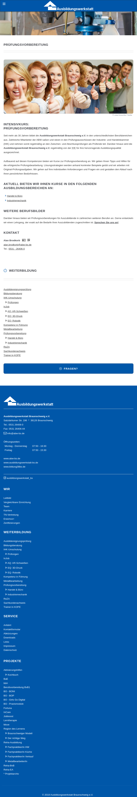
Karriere (8, 510)
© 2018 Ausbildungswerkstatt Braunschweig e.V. (67, 794)
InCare (7, 712)
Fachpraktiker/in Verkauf (20, 756)
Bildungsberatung (13, 293)
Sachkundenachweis (14, 351)
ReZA (7, 347)
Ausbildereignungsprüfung (17, 289)
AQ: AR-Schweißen (17, 311)
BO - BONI (9, 691)
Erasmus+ (9, 519)
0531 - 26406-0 (17, 248)
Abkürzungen (11, 633)
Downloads (9, 637)
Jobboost (8, 716)
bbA (6, 683)
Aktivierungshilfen (13, 670)
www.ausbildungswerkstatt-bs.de (21, 462)
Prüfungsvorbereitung (15, 333)
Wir (7, 489)
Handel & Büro (14, 196)
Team (6, 506)
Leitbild (7, 498)
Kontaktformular (12, 629)
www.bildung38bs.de (14, 466)
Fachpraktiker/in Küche (20, 752)
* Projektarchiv (11, 773)
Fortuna (8, 708)
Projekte (12, 661)
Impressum (9, 646)
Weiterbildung (23, 270)
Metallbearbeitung (13, 329)
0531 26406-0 (16, 424)
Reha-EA (8, 769)
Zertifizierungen (12, 523)
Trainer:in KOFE (12, 355)
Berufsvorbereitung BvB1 (17, 687)
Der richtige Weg (16, 738)
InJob (6, 306)
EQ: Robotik (14, 320)
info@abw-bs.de (16, 433)
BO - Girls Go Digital (14, 699)
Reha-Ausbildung (13, 742)
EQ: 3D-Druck (15, 316)
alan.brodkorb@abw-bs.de (18, 244)
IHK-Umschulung (13, 297)
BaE (6, 679)
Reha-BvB (9, 765)
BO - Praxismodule (14, 703)
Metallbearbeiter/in (17, 761)
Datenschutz (10, 650)
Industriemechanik (16, 200)
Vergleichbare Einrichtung (17, 502)
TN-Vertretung (11, 514)
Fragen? (71, 368)
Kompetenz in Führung (16, 325)
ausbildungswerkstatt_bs (20, 478)
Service (11, 616)
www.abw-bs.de (12, 458)
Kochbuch (13, 674)
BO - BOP (9, 695)
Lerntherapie (10, 720)
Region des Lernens (14, 728)
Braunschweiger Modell (20, 733)
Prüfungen (13, 302)
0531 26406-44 (17, 428)
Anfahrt (7, 625)
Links (6, 642)
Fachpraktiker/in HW (18, 747)
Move (6, 724)
